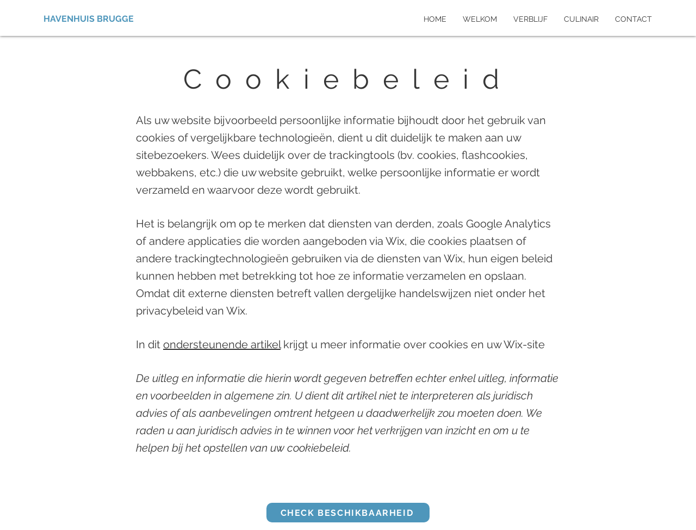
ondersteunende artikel (222, 344)
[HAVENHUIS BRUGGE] (91, 19)
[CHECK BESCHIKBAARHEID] (348, 512)
